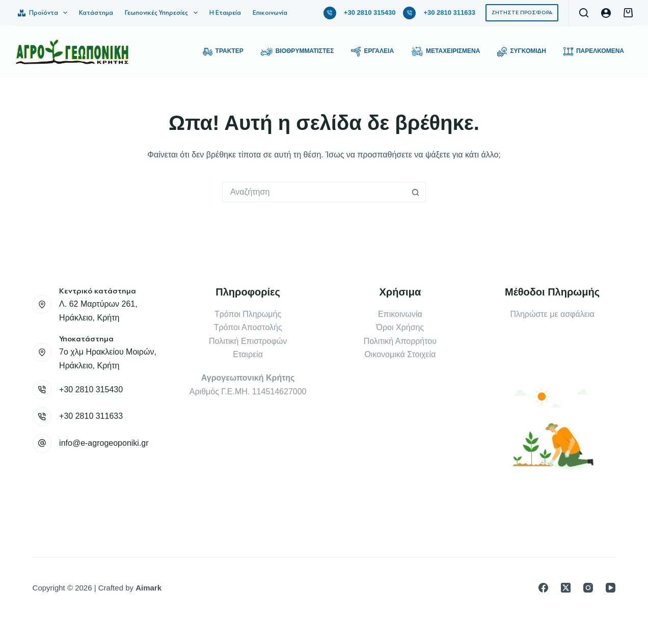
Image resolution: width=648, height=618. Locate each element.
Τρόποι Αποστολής (248, 327)
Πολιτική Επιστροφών (248, 341)
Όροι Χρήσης (400, 327)
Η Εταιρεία (225, 12)
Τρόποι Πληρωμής (247, 314)
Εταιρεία (248, 354)
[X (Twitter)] (566, 588)
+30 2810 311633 (449, 12)
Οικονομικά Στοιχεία (400, 354)
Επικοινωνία (270, 12)
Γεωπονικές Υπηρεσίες (163, 12)
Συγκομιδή (521, 52)
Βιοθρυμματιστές (297, 52)
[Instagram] (588, 588)
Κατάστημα (96, 12)
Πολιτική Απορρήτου (400, 341)
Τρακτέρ (223, 52)
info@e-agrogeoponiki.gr (103, 443)
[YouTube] (610, 588)
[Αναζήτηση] (583, 12)
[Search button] (416, 192)
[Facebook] (543, 588)
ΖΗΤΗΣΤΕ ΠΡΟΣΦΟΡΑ (522, 12)
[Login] (606, 13)
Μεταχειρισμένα (445, 52)
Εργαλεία (372, 52)
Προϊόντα (44, 12)
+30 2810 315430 (370, 12)
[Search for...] (314, 192)
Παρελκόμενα (593, 52)
